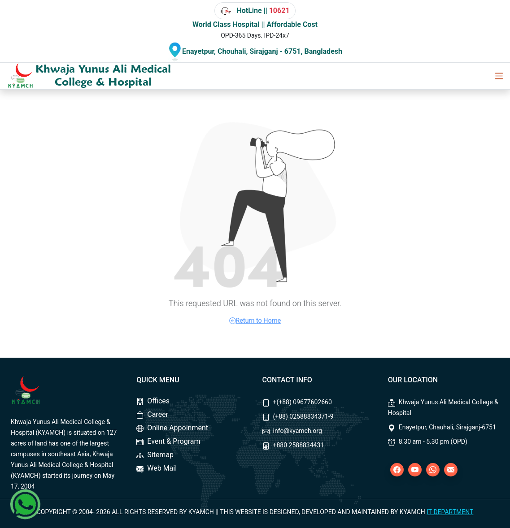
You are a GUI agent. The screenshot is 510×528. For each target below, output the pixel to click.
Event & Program (168, 441)
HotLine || (254, 10)
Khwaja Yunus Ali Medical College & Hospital (103, 75)
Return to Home (255, 315)
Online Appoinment (172, 428)
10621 (279, 10)
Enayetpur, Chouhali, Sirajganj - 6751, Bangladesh (262, 51)
